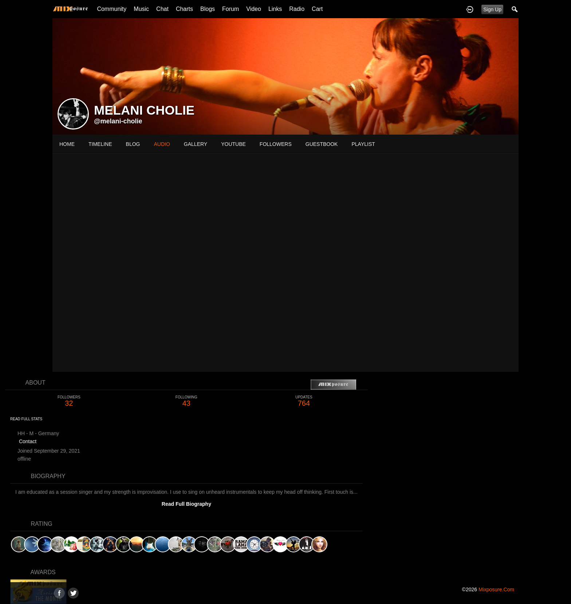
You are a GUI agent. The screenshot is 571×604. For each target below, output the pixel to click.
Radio (296, 9)
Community (111, 9)
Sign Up (492, 9)
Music (141, 9)
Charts (184, 9)
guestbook (322, 144)
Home (67, 144)
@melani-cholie (118, 121)
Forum (230, 9)
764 (304, 401)
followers (276, 144)
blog (133, 144)
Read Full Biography (186, 504)
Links (275, 9)
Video (253, 9)
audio (162, 144)
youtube (233, 144)
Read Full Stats (26, 419)
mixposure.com (496, 589)
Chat (162, 9)
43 (186, 401)
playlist (363, 144)
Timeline (100, 144)
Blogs (207, 9)
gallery (195, 144)
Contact (27, 441)
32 (69, 401)
